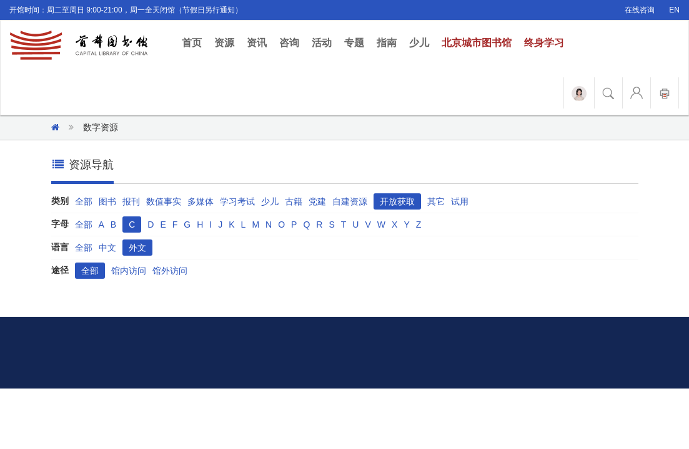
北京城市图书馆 (477, 42)
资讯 (257, 42)
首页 (195, 42)
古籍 (293, 201)
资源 (224, 42)
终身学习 (544, 42)
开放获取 (397, 201)
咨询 (289, 42)
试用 (459, 201)
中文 (107, 248)
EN (674, 10)
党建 (317, 201)
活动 (322, 42)
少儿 (419, 42)
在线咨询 (640, 10)
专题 (354, 42)
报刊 (131, 201)
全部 (83, 201)
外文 (137, 248)
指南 (387, 42)
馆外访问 (169, 271)
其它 (436, 201)
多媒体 (200, 201)
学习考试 (237, 201)
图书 (107, 201)
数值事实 (163, 201)
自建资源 (349, 201)
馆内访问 (128, 271)
